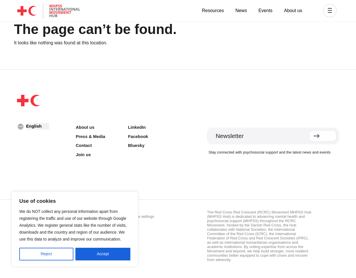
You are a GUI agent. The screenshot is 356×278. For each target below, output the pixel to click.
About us (293, 10)
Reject (46, 254)
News (241, 10)
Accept (103, 254)
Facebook (138, 136)
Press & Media (90, 136)
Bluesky (136, 145)
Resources (213, 10)
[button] (330, 11)
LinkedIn (137, 127)
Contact (84, 145)
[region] (75, 229)
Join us (83, 154)
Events (265, 10)
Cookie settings (141, 216)
